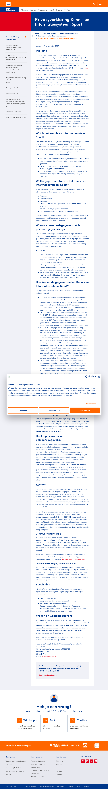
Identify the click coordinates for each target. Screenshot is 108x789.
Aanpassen (54, 410)
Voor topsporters (37, 757)
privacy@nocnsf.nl (49, 656)
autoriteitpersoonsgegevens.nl (73, 559)
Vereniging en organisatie (69, 33)
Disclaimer (60, 787)
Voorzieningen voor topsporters (38, 765)
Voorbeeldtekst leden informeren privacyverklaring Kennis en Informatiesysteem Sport (15, 102)
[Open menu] (100, 4)
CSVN (78, 787)
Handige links (10, 757)
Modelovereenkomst (12, 93)
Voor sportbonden (49, 33)
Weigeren (23, 410)
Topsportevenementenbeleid (16, 761)
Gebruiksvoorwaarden (46, 787)
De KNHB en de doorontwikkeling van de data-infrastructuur (15, 57)
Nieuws (59, 10)
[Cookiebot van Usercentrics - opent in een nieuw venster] (87, 377)
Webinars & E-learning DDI (14, 111)
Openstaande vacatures (14, 771)
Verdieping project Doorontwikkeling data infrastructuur (13, 47)
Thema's (24, 10)
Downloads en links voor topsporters (40, 771)
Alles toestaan (85, 410)
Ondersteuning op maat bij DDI (15, 117)
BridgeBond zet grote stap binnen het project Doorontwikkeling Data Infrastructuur (14, 68)
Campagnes (42, 10)
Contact (67, 10)
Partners (8, 764)
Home (36, 33)
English (70, 787)
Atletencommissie (37, 776)
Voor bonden (61, 757)
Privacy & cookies (30, 787)
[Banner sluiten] (99, 377)
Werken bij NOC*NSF (13, 768)
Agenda (33, 10)
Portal (51, 10)
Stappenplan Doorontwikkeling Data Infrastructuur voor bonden (15, 80)
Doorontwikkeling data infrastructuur (13, 38)
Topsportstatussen (38, 761)
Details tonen (91, 404)
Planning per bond (11, 88)
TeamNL (86, 787)
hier (86, 68)
